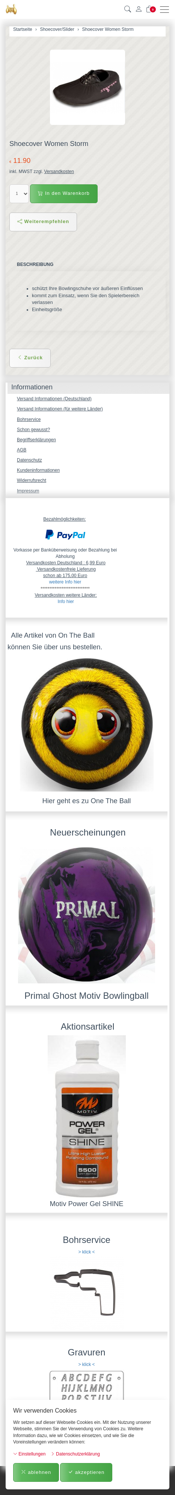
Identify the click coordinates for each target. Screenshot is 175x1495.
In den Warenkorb (63, 193)
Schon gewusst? (33, 429)
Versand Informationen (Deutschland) (54, 398)
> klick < (86, 1252)
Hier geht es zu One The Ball (86, 801)
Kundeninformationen (38, 470)
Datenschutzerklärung (75, 1454)
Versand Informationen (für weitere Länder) (60, 409)
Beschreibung (35, 264)
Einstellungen (29, 1454)
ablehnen (36, 1472)
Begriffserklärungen (36, 439)
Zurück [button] (30, 357)
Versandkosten (59, 171)
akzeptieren (86, 1472)
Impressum (28, 491)
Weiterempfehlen (43, 221)
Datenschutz (29, 460)
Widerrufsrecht (31, 480)
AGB (21, 450)
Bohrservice (29, 419)
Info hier (65, 601)
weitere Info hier (65, 582)
